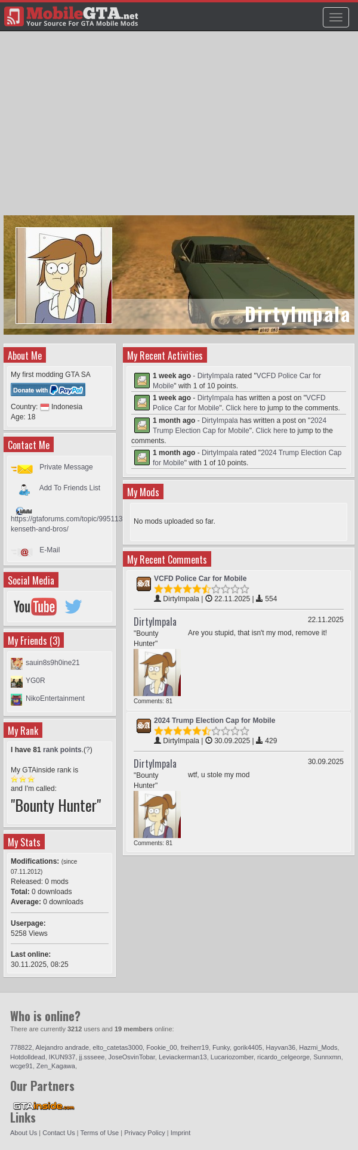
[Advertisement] (180, 128)
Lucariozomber (232, 1057)
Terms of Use (99, 1132)
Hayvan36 (281, 1047)
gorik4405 (247, 1047)
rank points (62, 750)
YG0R (35, 680)
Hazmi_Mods (318, 1047)
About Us (23, 1132)
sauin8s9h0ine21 (53, 663)
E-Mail (49, 550)
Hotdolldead (27, 1057)
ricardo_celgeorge (283, 1057)
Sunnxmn (327, 1057)
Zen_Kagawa (55, 1065)
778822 (21, 1047)
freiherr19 (195, 1047)
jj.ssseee (92, 1057)
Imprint (181, 1132)
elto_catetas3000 (117, 1047)
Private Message (65, 467)
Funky (221, 1047)
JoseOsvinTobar (132, 1057)
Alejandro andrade (62, 1047)
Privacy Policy (144, 1132)
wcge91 (21, 1065)
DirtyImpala (215, 376)
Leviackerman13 (183, 1057)
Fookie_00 (161, 1047)
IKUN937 (62, 1057)
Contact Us (58, 1132)
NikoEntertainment (55, 698)
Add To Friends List (70, 488)
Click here (241, 408)
